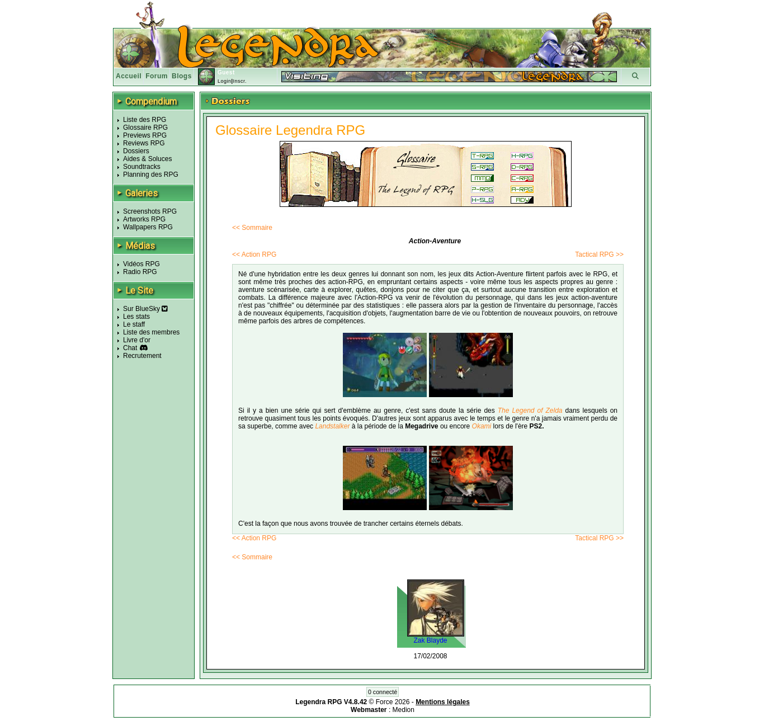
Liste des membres (151, 332)
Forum (156, 76)
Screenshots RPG (150, 211)
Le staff (134, 324)
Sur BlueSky (145, 309)
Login (225, 81)
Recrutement (142, 356)
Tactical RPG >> (599, 254)
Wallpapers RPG (148, 227)
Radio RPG (140, 272)
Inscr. (240, 81)
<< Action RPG (254, 254)
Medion (403, 710)
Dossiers (136, 151)
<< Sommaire (252, 228)
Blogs (182, 76)
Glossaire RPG (145, 127)
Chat (130, 348)
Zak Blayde (430, 640)
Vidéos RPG (141, 264)
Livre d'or (136, 340)
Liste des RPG (144, 120)
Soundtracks (142, 167)
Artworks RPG (144, 219)
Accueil (129, 76)
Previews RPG (145, 135)
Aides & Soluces (147, 159)
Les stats (136, 316)
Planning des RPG (150, 174)
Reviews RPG (144, 143)
